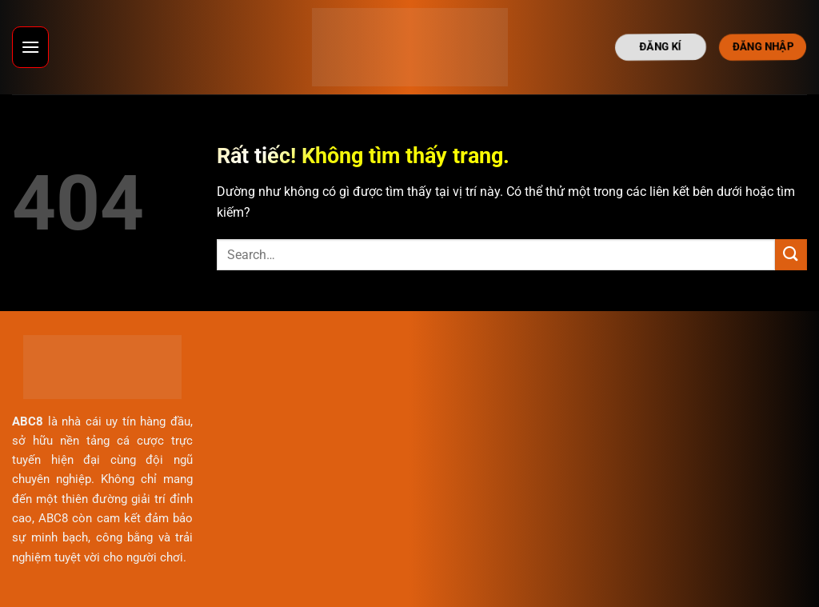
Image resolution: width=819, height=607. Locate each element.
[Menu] (30, 46)
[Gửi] (791, 254)
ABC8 (27, 421)
